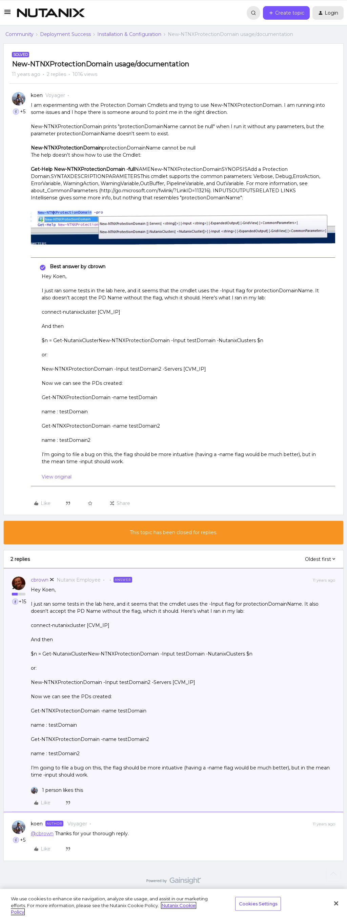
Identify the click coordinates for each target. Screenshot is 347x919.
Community (19, 34)
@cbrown (42, 833)
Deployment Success (65, 34)
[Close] (336, 903)
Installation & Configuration (129, 34)
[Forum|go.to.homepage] (51, 13)
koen (37, 95)
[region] (173, 904)
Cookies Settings (258, 903)
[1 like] (57, 790)
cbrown (39, 580)
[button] (7, 14)
